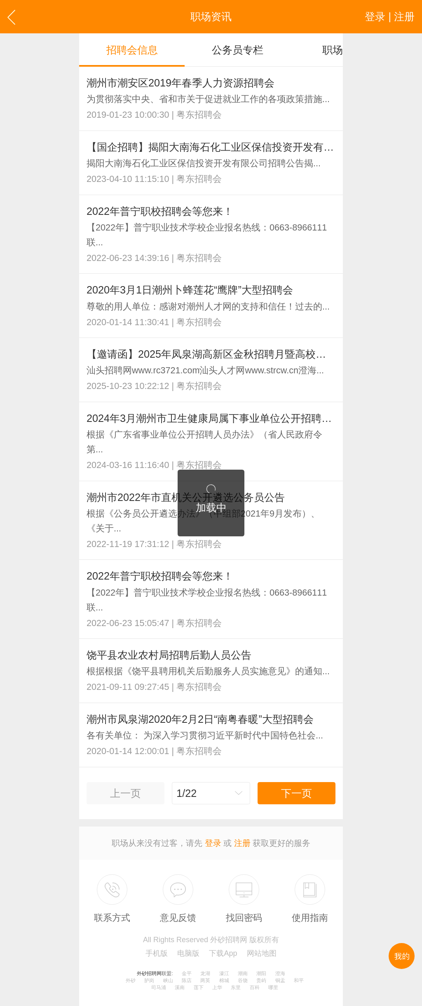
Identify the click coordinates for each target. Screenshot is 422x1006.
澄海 (280, 973)
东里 (236, 987)
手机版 (156, 953)
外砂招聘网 (149, 973)
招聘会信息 (132, 50)
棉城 (224, 980)
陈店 (187, 980)
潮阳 (261, 973)
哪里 (273, 987)
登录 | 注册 (390, 16)
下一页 (296, 793)
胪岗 (149, 980)
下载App (223, 953)
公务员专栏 (237, 50)
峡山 (168, 980)
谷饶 (243, 980)
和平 (299, 980)
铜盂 (280, 980)
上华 (217, 987)
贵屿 (261, 980)
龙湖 (205, 973)
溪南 (180, 987)
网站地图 (262, 953)
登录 (213, 843)
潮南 (243, 973)
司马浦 (158, 987)
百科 (255, 987)
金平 (187, 973)
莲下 (199, 987)
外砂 (131, 980)
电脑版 (188, 953)
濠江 (224, 973)
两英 (205, 980)
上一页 (125, 793)
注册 (242, 843)
